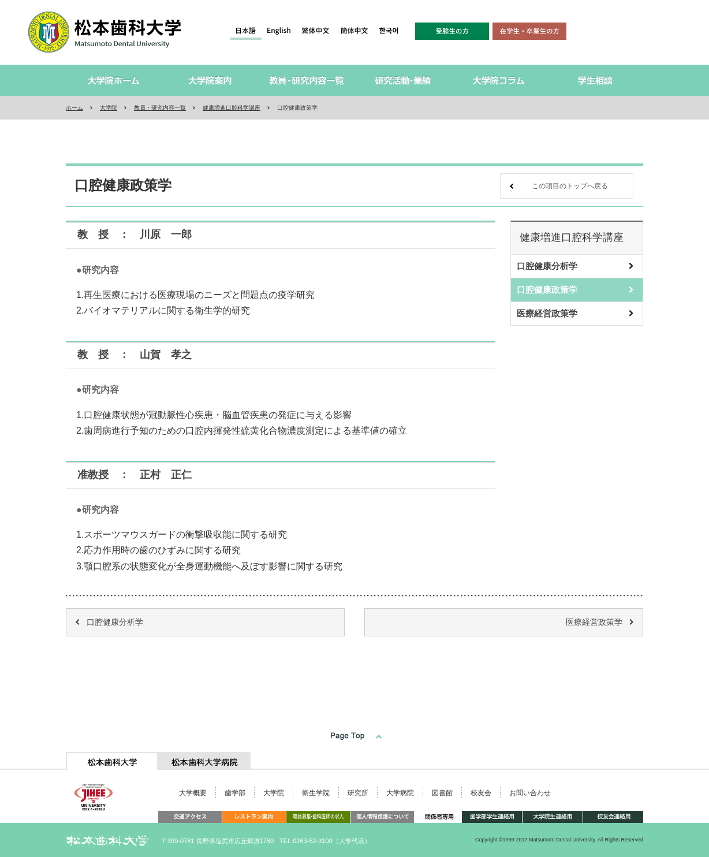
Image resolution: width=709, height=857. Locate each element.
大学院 (108, 108)
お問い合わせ (530, 793)
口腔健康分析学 (547, 266)
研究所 (358, 793)
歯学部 (235, 793)
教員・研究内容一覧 (160, 108)
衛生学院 (316, 793)
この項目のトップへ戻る (570, 186)
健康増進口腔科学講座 (231, 108)
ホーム (74, 108)
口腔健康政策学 (547, 290)
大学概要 (193, 793)
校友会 (481, 793)
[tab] (112, 761)
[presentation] (112, 761)
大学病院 (400, 793)
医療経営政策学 (547, 313)
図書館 (442, 793)
